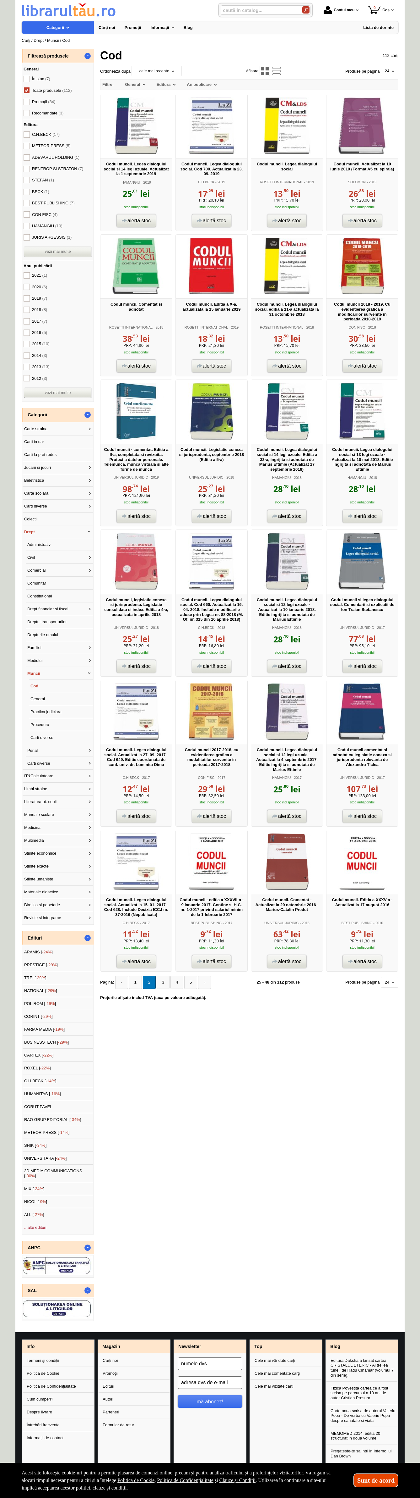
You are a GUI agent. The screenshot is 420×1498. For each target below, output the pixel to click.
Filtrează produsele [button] (48, 55)
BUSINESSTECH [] (46, 1042)
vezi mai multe (58, 251)
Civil (31, 557)
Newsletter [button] (189, 1346)
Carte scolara (36, 493)
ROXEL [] (37, 1068)
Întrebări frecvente (43, 1425)
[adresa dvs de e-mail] (210, 1382)
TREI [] (35, 977)
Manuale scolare (39, 814)
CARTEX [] (39, 1055)
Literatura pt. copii (40, 801)
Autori (108, 1399)
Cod (34, 686)
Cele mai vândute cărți (275, 1360)
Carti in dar (34, 441)
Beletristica (34, 480)
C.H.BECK (206, 182)
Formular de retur (118, 1425)
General (37, 698)
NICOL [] (35, 1201)
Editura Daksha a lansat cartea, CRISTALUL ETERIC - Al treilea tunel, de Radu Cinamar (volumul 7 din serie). (362, 1368)
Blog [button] (335, 1346)
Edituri (108, 1386)
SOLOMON (357, 182)
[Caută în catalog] (306, 10)
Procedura (39, 724)
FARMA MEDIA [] (44, 1029)
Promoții (110, 1373)
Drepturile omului (42, 634)
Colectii (31, 519)
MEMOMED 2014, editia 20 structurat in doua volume (355, 1436)
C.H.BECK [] (40, 1081)
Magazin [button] (111, 1346)
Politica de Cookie (43, 1373)
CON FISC (356, 327)
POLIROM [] (40, 1003)
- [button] (87, 56)
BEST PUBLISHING (206, 923)
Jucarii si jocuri (37, 467)
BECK (40, 191)
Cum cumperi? (40, 1399)
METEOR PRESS (51, 145)
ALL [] (34, 1214)
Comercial (36, 570)
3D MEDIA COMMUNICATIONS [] (53, 1173)
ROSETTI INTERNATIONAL (281, 182)
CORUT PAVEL (38, 1106)
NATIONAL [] (40, 990)
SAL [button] (32, 1290)
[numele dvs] (210, 1363)
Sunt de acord (376, 1480)
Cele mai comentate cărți (277, 1373)
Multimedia (34, 840)
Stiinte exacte (36, 866)
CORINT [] (38, 1016)
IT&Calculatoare (38, 776)
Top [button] (258, 1346)
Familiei (34, 647)
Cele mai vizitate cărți (274, 1386)
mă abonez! (210, 1401)
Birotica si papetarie (42, 904)
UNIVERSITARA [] (45, 1158)
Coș (379, 10)
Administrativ (39, 544)
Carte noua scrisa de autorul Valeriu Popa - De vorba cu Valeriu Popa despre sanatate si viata (363, 1415)
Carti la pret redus (40, 454)
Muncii (33, 673)
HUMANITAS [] (42, 1093)
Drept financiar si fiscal (47, 609)
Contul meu (339, 10)
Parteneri (111, 1412)
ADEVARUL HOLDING (55, 157)
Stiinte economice (40, 853)
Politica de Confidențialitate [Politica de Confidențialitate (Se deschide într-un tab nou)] (185, 1480)
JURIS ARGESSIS (52, 237)
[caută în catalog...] (259, 10)
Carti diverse (35, 506)
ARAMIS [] (38, 952)
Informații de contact (45, 1437)
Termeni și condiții (43, 1360)
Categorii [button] (37, 414)
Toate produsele (52, 90)
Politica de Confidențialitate (51, 1386)
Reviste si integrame (42, 917)
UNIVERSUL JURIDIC (131, 477)
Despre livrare (39, 1412)
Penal (32, 750)
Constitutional (39, 596)
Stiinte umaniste (38, 879)
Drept (29, 532)
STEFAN (43, 180)
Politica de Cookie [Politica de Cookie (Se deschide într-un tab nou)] (135, 1480)
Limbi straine (35, 788)
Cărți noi (110, 1360)
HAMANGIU (130, 182)
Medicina (32, 827)
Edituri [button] (35, 937)
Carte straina (35, 428)
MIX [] (34, 1188)
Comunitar (36, 583)
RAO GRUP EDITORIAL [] (52, 1119)
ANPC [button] (34, 1247)
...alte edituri (35, 1227)
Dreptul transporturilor (47, 621)
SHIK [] (35, 1145)
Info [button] (30, 1346)
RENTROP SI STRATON (57, 168)
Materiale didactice (41, 892)
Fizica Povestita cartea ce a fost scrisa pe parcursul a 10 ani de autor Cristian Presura (359, 1393)
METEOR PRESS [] (47, 1132)
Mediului (34, 660)
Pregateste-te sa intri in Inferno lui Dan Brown (361, 1453)
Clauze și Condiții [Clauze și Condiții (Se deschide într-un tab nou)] (237, 1480)
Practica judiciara (46, 711)
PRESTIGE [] (41, 965)
